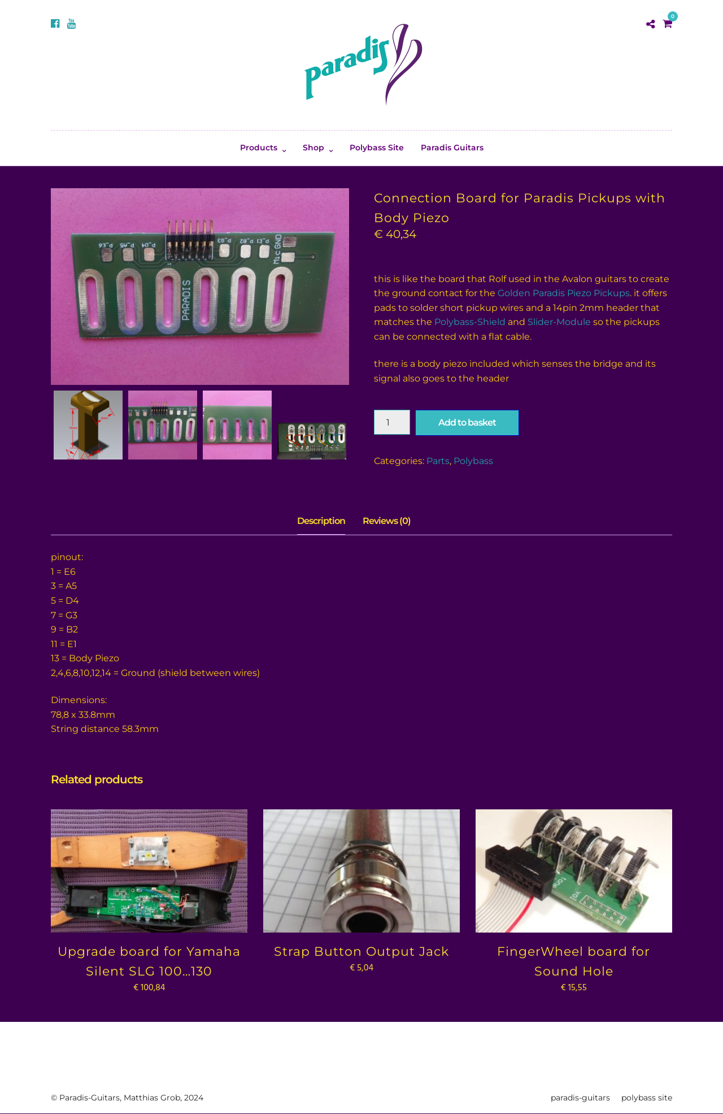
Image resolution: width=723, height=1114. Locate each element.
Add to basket (467, 422)
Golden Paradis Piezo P (549, 293)
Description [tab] (321, 520)
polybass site (646, 1098)
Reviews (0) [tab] (387, 520)
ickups (615, 293)
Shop (313, 147)
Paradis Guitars (452, 147)
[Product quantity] (392, 422)
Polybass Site (377, 147)
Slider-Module (559, 322)
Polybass (473, 461)
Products (258, 147)
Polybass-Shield (470, 322)
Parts (438, 461)
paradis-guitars (580, 1098)
